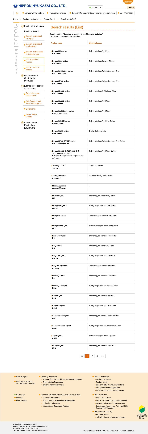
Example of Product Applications (33, 87)
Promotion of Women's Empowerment (109, 403)
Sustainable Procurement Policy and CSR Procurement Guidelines (111, 407)
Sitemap (19, 398)
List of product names (32, 61)
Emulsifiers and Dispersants (32, 94)
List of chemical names (32, 68)
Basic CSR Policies (102, 398)
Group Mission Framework (52, 382)
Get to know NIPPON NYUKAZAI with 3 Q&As (25, 382)
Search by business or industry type (34, 53)
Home (15, 19)
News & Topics (21, 377)
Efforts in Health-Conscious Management (110, 400)
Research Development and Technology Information (60, 395)
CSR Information (100, 395)
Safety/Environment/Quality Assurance (109, 417)
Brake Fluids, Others (31, 115)
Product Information (101, 377)
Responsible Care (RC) (103, 412)
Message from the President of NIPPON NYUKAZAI (61, 379)
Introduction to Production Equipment (31, 125)
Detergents (31, 109)
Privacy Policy (21, 400)
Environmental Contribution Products (31, 78)
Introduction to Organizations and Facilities (58, 400)
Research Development (50, 398)
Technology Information (50, 403)
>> (102, 356)
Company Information (49, 377)
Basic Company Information (52, 385)
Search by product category (34, 37)
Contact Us (20, 395)
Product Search (31, 31)
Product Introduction (30, 19)
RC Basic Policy (101, 414)
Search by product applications (34, 45)
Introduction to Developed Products (55, 406)
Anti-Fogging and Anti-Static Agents (33, 102)
